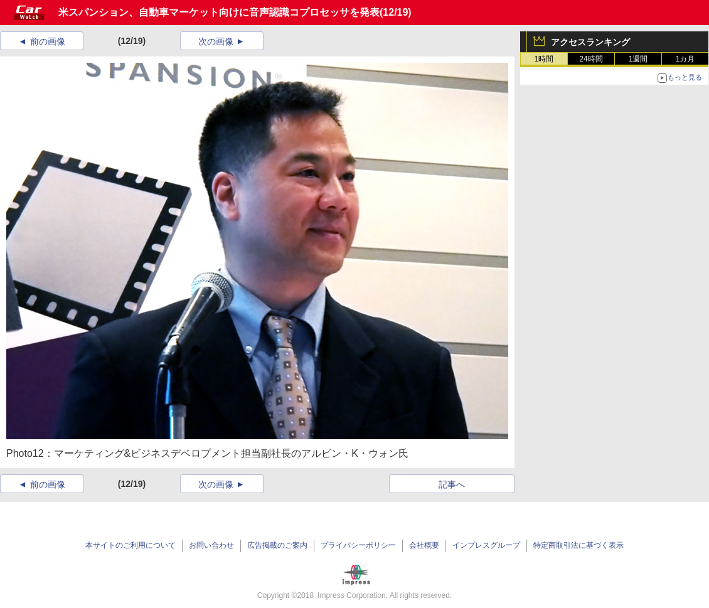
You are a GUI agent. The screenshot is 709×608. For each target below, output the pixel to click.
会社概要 (424, 545)
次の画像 (215, 41)
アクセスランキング (590, 42)
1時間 (544, 59)
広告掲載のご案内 (277, 545)
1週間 (638, 59)
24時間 (590, 59)
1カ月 (685, 59)
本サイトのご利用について (130, 545)
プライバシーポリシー (358, 545)
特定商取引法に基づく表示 (578, 545)
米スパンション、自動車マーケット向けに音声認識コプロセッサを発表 (219, 12)
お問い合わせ (211, 545)
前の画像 (47, 41)
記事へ (452, 484)
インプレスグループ (486, 545)
